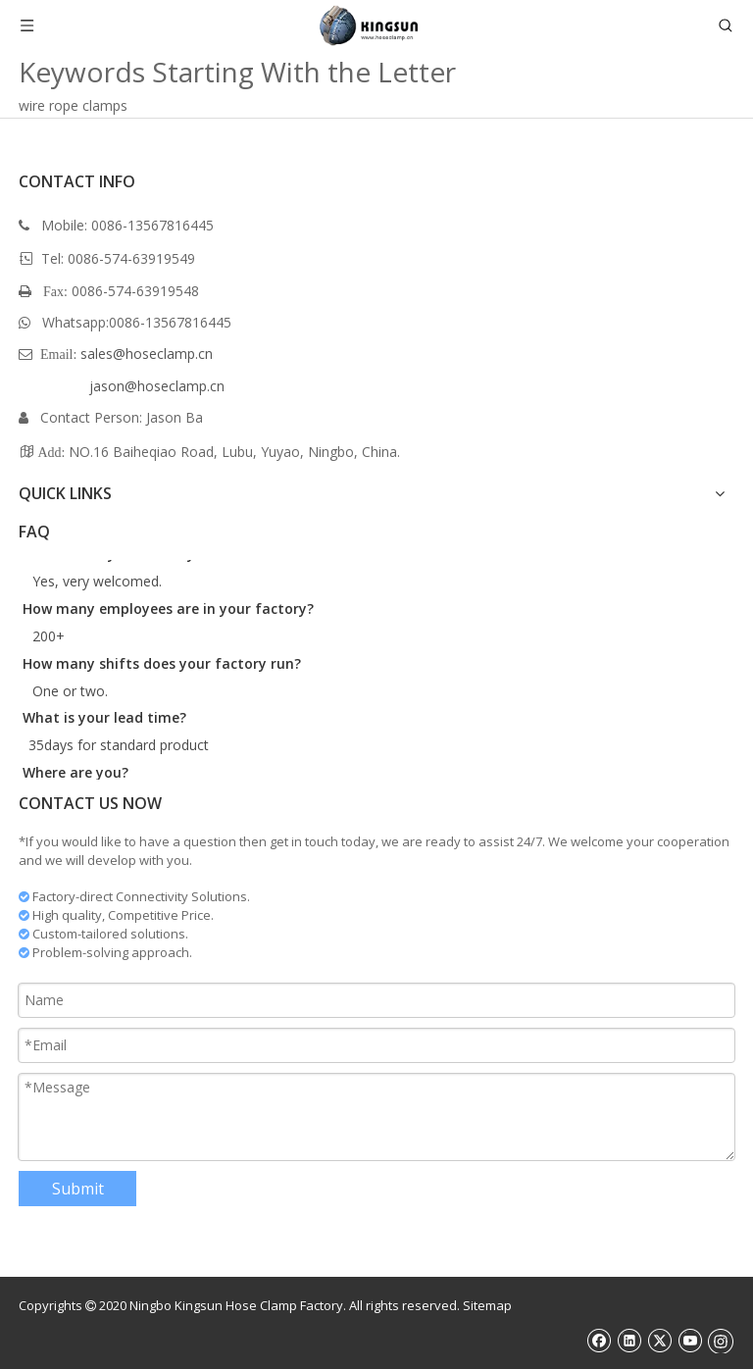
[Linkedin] (629, 1340)
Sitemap (487, 1305)
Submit (78, 1188)
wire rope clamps (73, 105)
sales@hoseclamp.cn (146, 353)
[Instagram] (720, 1340)
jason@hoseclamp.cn (157, 386)
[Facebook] (598, 1340)
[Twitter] (659, 1340)
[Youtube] (690, 1340)
